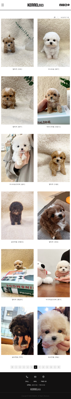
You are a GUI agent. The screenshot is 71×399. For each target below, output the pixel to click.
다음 (55, 367)
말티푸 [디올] (53, 184)
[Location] (43, 376)
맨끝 (59, 367)
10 (51, 367)
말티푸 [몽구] (17, 127)
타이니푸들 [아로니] (54, 127)
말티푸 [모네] (53, 242)
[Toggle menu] (3, 4)
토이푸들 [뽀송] (53, 357)
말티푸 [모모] (17, 69)
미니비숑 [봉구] (53, 69)
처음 (12, 367)
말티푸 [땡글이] (17, 299)
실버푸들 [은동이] (17, 242)
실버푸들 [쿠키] (17, 357)
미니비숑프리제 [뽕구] (53, 299)
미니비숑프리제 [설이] (17, 184)
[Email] (35, 376)
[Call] (27, 376)
